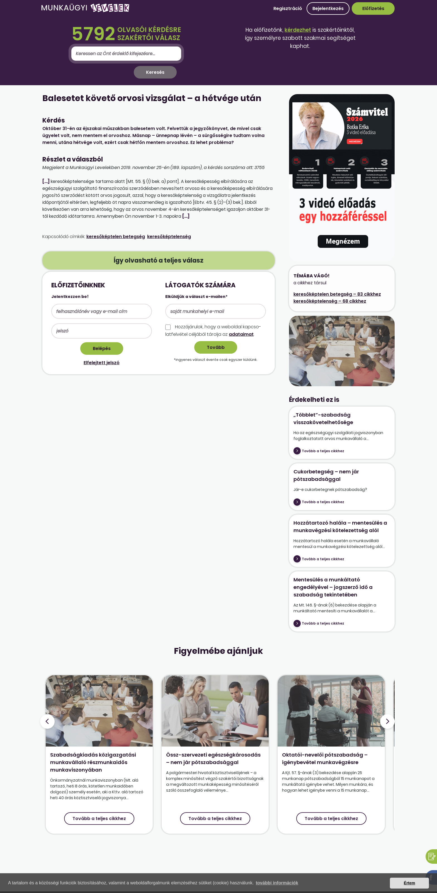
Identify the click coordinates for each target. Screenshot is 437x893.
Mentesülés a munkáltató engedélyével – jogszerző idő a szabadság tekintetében (333, 587)
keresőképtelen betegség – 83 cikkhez (337, 294)
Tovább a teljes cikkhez (323, 451)
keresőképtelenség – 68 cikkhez (329, 301)
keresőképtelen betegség (115, 236)
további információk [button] (277, 882)
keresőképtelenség (169, 236)
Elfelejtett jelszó (102, 362)
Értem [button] (409, 883)
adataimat (241, 334)
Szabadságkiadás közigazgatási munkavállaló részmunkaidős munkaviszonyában (93, 762)
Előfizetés (373, 8)
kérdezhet (298, 30)
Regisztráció (287, 8)
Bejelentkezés (328, 8)
